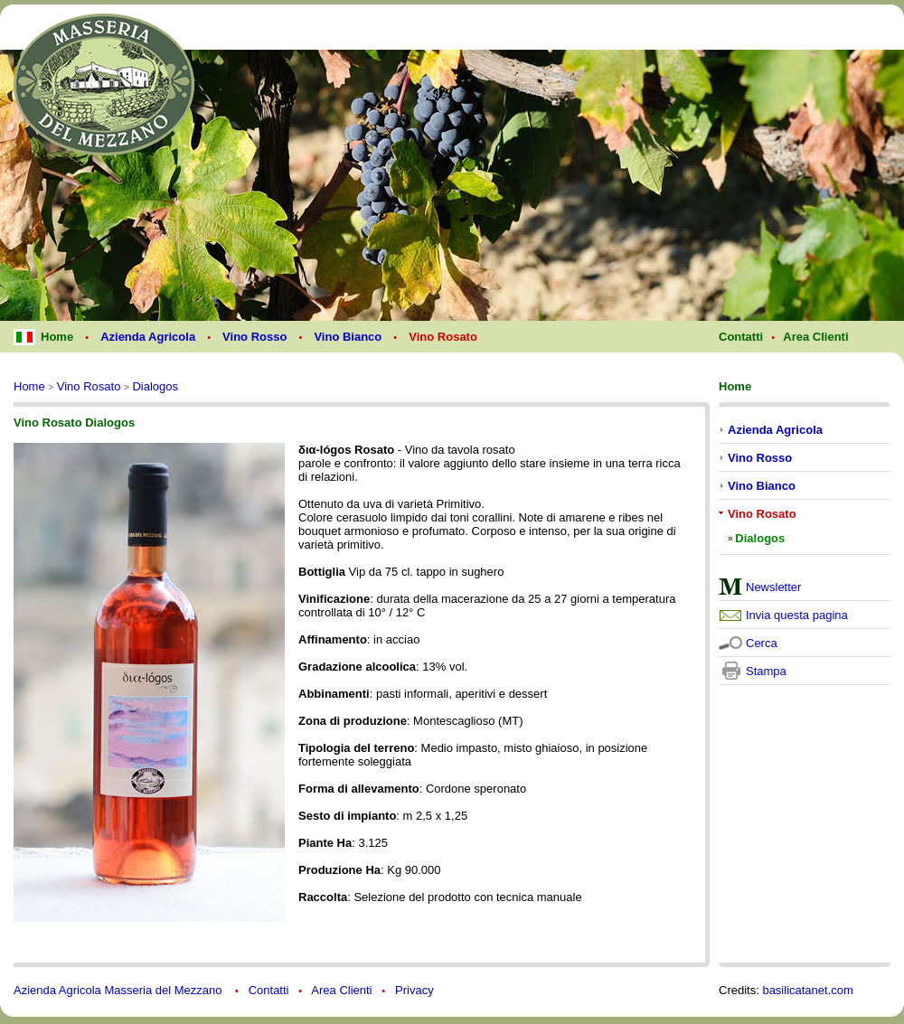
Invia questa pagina (797, 615)
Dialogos (155, 386)
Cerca (761, 643)
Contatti (269, 990)
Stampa (766, 671)
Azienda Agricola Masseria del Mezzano (119, 990)
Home (29, 386)
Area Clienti (341, 990)
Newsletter (773, 587)
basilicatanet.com (807, 990)
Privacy (414, 990)
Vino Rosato (89, 386)
